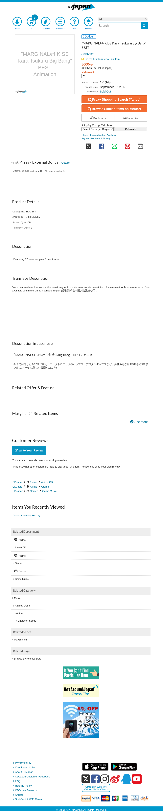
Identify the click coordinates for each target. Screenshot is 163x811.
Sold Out (105, 91)
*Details (65, 162)
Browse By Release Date (27, 658)
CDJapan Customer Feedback (32, 776)
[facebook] (95, 779)
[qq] (126, 779)
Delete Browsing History (26, 515)
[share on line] (114, 145)
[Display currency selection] (84, 76)
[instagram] (104, 779)
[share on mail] (140, 145)
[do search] (144, 25)
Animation (88, 53)
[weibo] (115, 779)
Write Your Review (29, 450)
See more (141, 422)
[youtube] (137, 779)
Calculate (130, 129)
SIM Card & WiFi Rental (28, 799)
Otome (45, 486)
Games (34, 491)
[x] (86, 779)
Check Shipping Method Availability (100, 135)
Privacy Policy (23, 762)
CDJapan (17, 482)
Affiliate (19, 794)
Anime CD (47, 482)
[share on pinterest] (127, 145)
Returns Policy (23, 785)
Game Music (49, 491)
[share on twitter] (88, 145)
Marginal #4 (20, 639)
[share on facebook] (101, 145)
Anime (33, 482)
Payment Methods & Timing (96, 138)
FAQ (17, 781)
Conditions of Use (25, 767)
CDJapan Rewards (26, 790)
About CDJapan (24, 771)
